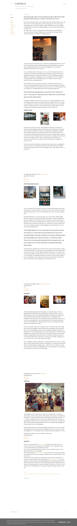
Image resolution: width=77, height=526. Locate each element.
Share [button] (11, 14)
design (11, 22)
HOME (16, 8)
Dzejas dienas (41, 444)
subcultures (12, 33)
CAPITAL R (20, 3)
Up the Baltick (43, 174)
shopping (12, 32)
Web (25, 177)
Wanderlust (43, 373)
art (11, 19)
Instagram (26, 181)
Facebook (26, 179)
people (11, 28)
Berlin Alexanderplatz (45, 284)
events (11, 24)
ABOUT (20, 8)
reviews (12, 30)
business (12, 21)
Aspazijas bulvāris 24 (54, 459)
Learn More (62, 522)
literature (12, 27)
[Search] (65, 3)
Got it (69, 522)
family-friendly (13, 25)
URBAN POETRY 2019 (40, 452)
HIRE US (24, 8)
